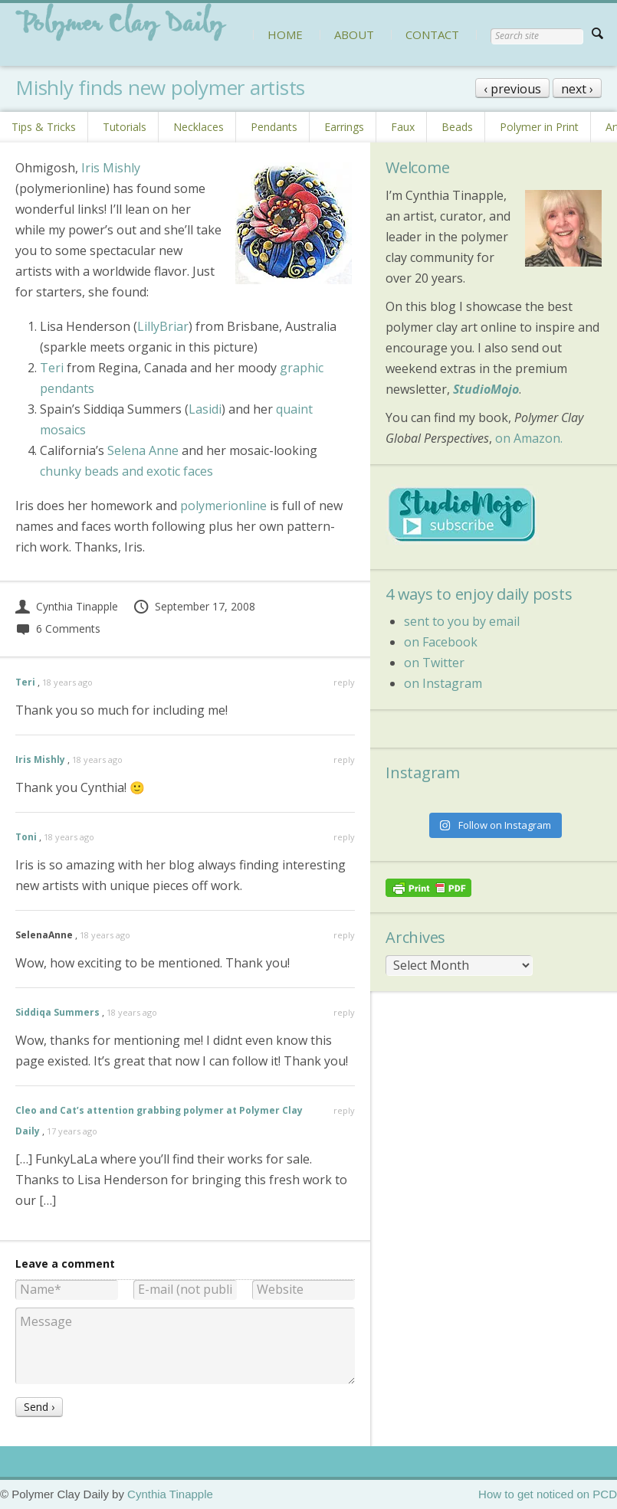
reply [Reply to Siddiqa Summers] (344, 1012)
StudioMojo (486, 389)
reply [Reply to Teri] (344, 682)
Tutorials (124, 126)
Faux (403, 126)
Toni (26, 836)
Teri (52, 367)
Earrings (344, 126)
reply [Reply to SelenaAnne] (344, 935)
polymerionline (223, 505)
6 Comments (57, 628)
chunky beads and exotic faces (126, 471)
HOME (285, 34)
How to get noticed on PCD (547, 1494)
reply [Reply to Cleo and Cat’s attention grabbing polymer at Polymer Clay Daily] (344, 1110)
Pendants (274, 126)
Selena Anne (143, 450)
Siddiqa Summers (57, 1012)
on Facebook (441, 641)
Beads (457, 126)
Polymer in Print (539, 126)
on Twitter (434, 662)
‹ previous (512, 88)
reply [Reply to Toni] (344, 837)
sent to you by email (462, 621)
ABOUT (354, 34)
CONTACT (432, 34)
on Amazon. (529, 438)
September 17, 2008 (193, 606)
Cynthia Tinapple (66, 606)
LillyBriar (163, 326)
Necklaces (198, 126)
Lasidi (205, 409)
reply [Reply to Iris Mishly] (344, 759)
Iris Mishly (110, 167)
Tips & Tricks (43, 126)
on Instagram (443, 683)
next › (577, 88)
